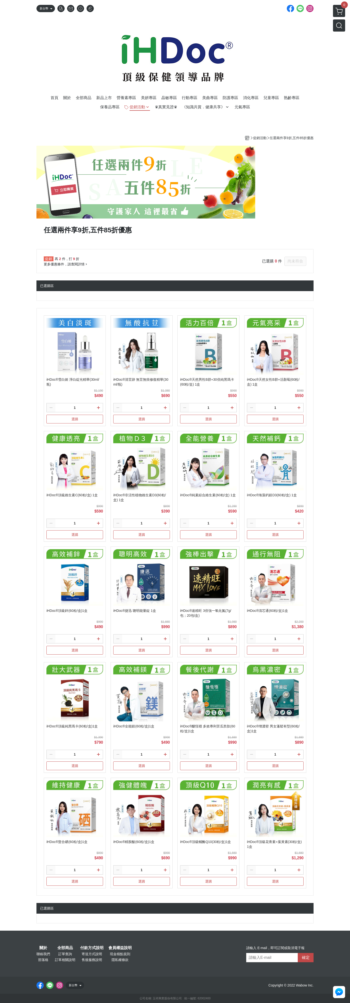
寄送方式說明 (92, 954)
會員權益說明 (120, 948)
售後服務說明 (92, 959)
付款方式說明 (92, 948)
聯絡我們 (43, 954)
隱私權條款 (120, 959)
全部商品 (65, 948)
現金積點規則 (120, 954)
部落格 (43, 959)
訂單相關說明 (65, 959)
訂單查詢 (65, 954)
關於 (43, 948)
